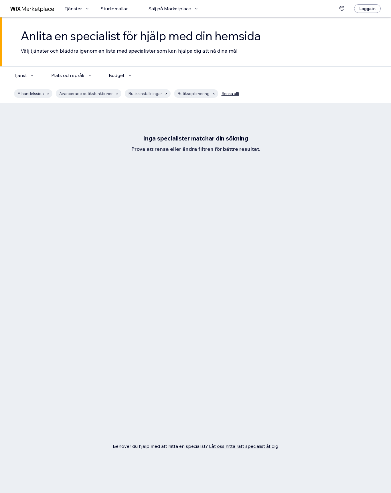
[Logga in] (367, 8)
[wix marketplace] (32, 8)
